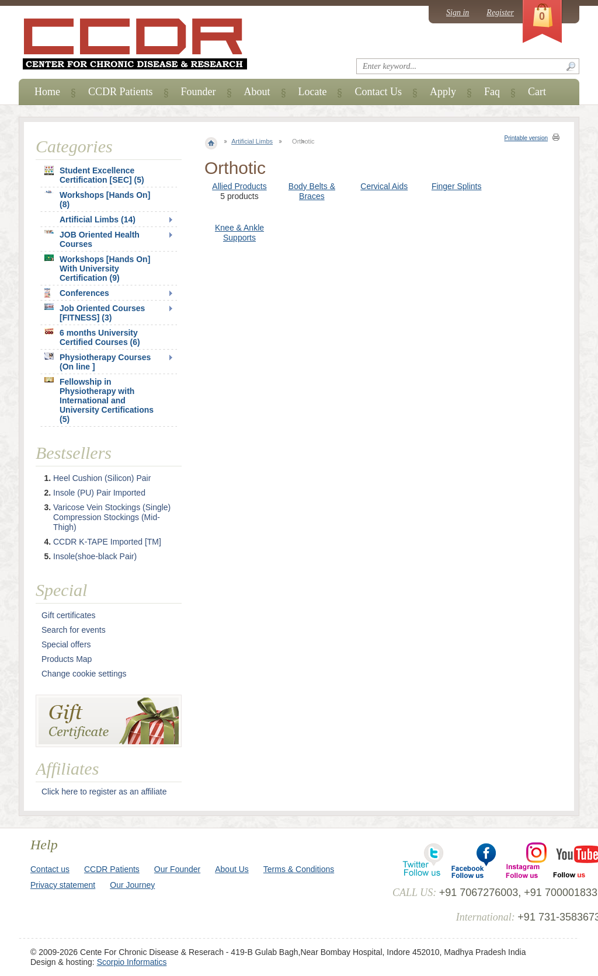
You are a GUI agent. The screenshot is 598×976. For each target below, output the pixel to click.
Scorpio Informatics (132, 962)
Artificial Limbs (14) (97, 219)
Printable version (526, 138)
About (257, 91)
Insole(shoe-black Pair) (95, 556)
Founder (198, 91)
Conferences (76, 293)
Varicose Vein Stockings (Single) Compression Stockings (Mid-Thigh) (112, 517)
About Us (232, 869)
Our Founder (177, 869)
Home (47, 91)
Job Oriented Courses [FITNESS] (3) (94, 313)
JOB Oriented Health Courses (92, 239)
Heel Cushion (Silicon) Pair (102, 478)
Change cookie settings (84, 673)
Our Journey (132, 885)
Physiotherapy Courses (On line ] (97, 362)
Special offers (66, 644)
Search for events (73, 630)
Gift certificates (68, 615)
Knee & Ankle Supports (239, 232)
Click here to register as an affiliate (104, 791)
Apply (443, 91)
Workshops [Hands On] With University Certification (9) (97, 269)
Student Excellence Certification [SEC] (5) (94, 175)
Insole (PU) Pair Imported (99, 492)
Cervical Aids (384, 186)
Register (500, 12)
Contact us (49, 869)
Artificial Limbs (252, 141)
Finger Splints (457, 186)
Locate (312, 91)
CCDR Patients (120, 91)
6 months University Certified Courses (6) (92, 337)
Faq (492, 91)
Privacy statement (62, 885)
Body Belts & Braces (311, 191)
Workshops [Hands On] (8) (97, 199)
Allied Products (239, 186)
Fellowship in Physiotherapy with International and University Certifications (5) (99, 400)
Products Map (66, 659)
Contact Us (378, 91)
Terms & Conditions (298, 869)
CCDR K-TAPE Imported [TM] (107, 541)
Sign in (457, 12)
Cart (537, 91)
